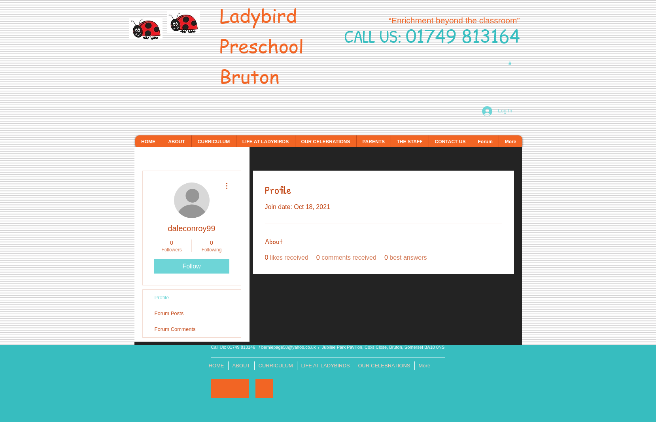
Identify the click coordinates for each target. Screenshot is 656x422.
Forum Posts (169, 313)
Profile (162, 297)
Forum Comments (175, 329)
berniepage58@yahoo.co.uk (288, 347)
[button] (510, 63)
